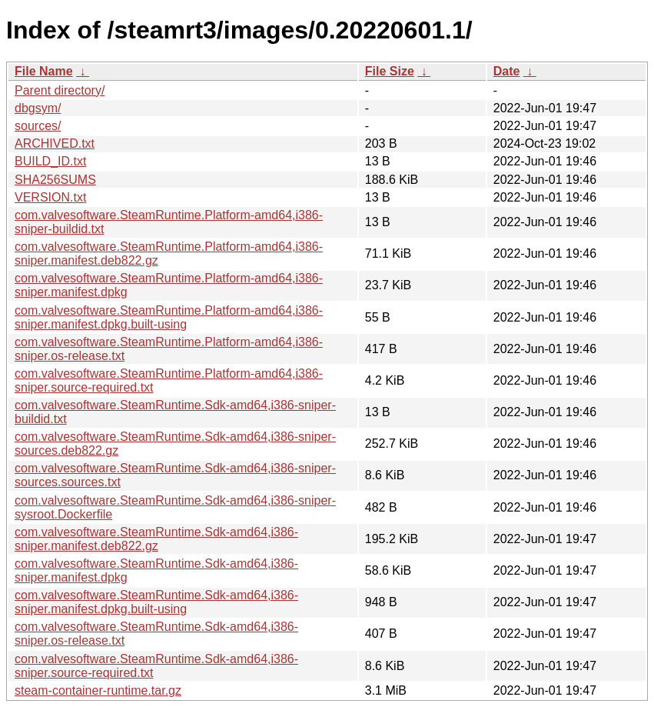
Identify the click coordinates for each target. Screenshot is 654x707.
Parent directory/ (60, 90)
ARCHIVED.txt (55, 143)
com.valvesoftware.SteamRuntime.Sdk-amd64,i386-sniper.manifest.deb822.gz (156, 538)
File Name (44, 71)
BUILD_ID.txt (50, 161)
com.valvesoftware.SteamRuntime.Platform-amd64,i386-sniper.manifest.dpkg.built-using (169, 317)
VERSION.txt (50, 197)
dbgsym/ (38, 108)
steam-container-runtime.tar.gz (98, 690)
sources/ (38, 125)
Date (506, 71)
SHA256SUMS (55, 179)
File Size (389, 71)
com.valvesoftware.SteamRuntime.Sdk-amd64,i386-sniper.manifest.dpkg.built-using (156, 602)
